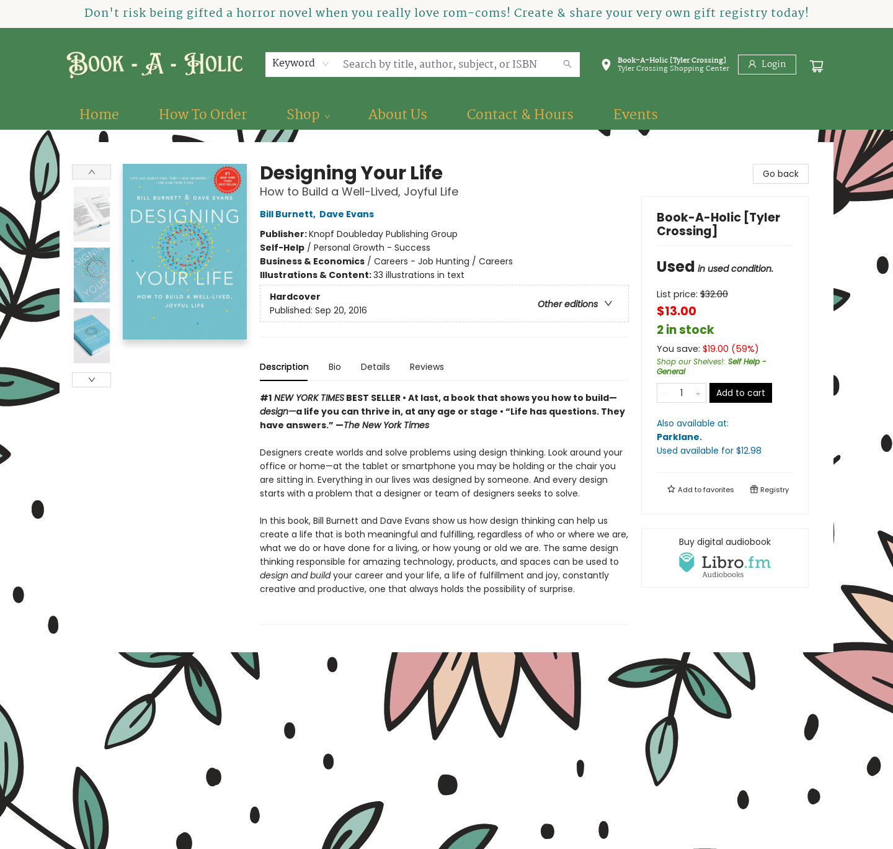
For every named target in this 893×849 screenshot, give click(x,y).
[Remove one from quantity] (665, 393)
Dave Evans (348, 214)
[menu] (446, 115)
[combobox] (301, 64)
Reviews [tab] (427, 367)
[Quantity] (681, 393)
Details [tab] (375, 367)
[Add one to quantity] (698, 393)
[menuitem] (99, 115)
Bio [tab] (335, 367)
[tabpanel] (444, 508)
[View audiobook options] (725, 558)
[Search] (567, 64)
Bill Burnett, (289, 214)
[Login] (767, 64)
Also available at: (725, 437)
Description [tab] (284, 367)
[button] (665, 67)
